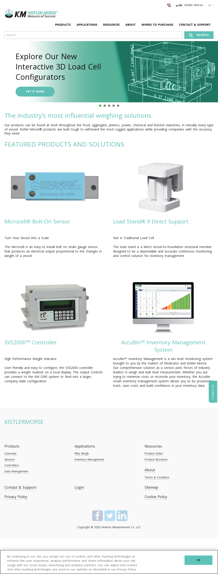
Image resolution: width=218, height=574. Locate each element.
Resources (153, 446)
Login (79, 487)
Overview (10, 453)
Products (11, 446)
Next (212, 69)
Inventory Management (89, 459)
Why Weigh (82, 453)
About (130, 25)
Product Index (154, 453)
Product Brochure (156, 459)
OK (198, 560)
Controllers (11, 465)
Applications (85, 446)
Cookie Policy (156, 496)
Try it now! (35, 91)
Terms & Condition (157, 477)
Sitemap (151, 487)
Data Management (16, 471)
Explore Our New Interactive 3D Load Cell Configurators (58, 66)
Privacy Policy (15, 496)
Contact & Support (195, 25)
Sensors (9, 459)
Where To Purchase (157, 25)
